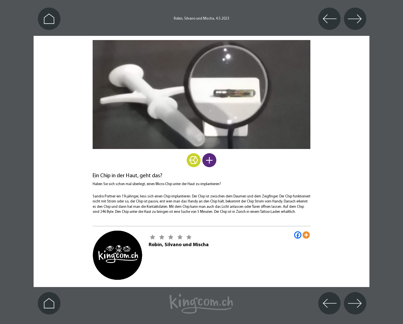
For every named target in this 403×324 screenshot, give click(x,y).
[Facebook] (297, 235)
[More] (306, 235)
